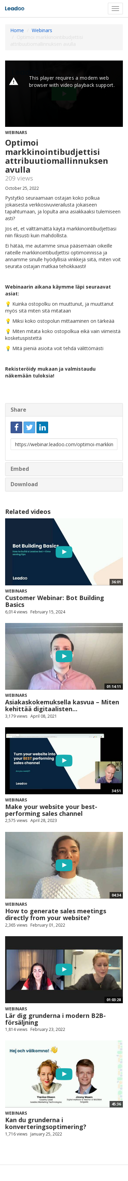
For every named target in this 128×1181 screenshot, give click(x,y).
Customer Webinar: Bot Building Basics (54, 601)
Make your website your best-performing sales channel (51, 810)
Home (17, 30)
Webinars (42, 30)
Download (24, 484)
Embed (20, 469)
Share (18, 409)
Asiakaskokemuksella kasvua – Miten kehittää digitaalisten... (62, 705)
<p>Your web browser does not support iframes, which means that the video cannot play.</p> (64, 94)
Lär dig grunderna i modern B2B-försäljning (55, 1018)
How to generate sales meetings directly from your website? (55, 914)
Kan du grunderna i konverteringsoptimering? (45, 1123)
